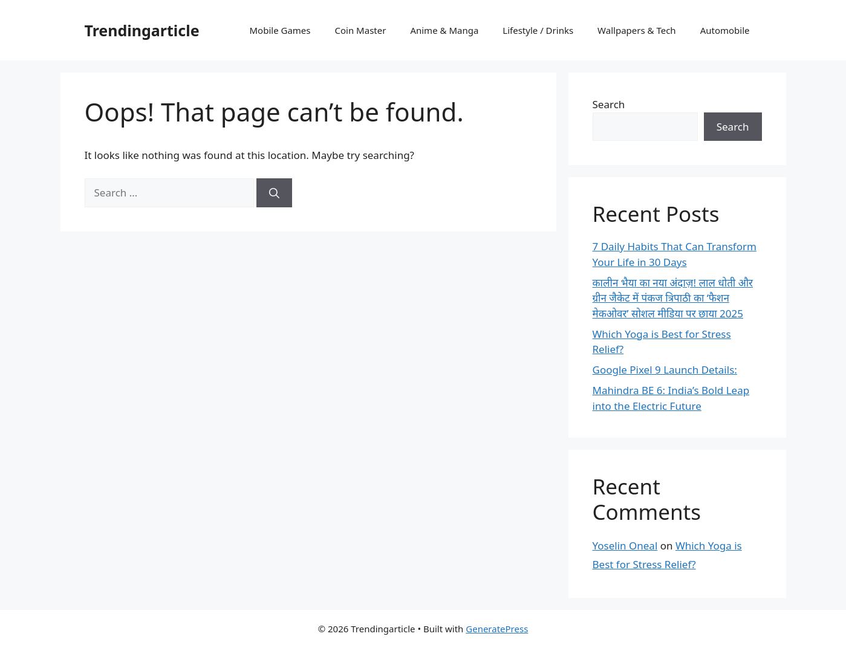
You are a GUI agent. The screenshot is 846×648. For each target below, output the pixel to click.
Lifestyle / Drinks (538, 30)
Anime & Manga (444, 30)
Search (609, 104)
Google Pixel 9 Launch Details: (665, 370)
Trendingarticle (142, 30)
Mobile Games (280, 30)
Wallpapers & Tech (636, 30)
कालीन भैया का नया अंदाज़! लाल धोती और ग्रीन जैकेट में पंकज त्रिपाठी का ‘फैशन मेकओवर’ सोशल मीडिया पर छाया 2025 (673, 298)
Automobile (725, 30)
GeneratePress (497, 629)
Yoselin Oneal (625, 545)
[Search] (274, 192)
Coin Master (360, 30)
